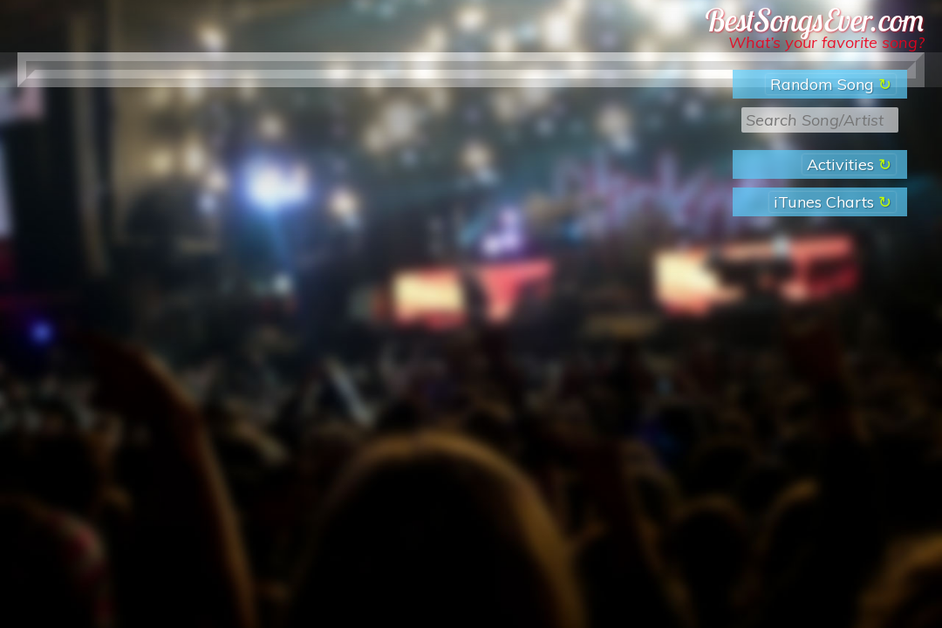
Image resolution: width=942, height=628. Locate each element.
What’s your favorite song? (826, 42)
